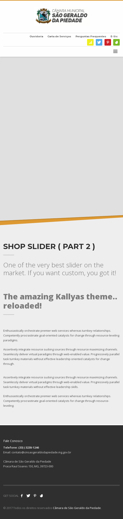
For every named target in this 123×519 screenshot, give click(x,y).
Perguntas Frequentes (91, 36)
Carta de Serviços (59, 36)
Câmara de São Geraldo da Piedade (77, 508)
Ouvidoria (36, 36)
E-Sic (114, 36)
